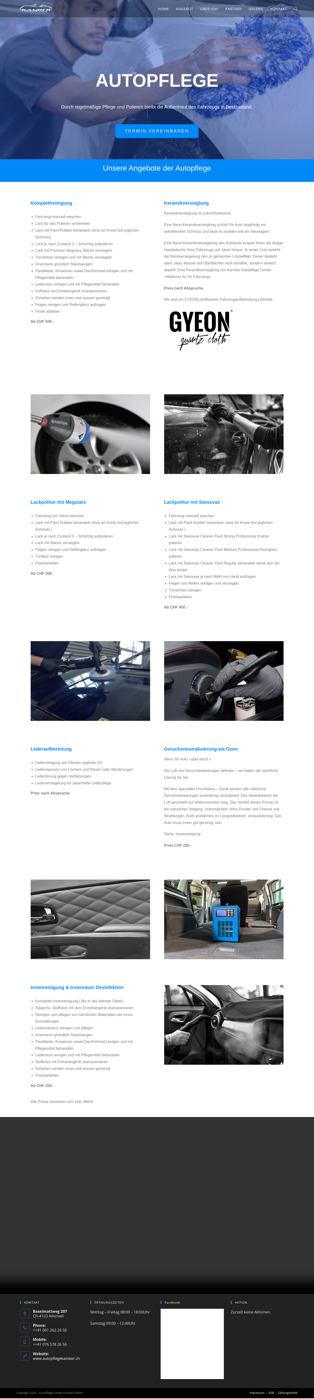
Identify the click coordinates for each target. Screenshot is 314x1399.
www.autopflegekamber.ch (56, 1358)
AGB (271, 1393)
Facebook (172, 1303)
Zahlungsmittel (287, 1393)
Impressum (257, 1393)
